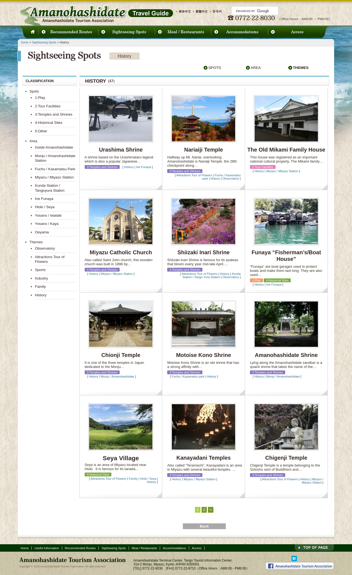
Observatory (230, 178)
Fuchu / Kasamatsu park (188, 376)
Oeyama (42, 232)
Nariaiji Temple (203, 150)
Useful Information (46, 548)
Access (197, 548)
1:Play (40, 98)
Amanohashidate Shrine (286, 355)
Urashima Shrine (121, 150)
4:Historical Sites (48, 123)
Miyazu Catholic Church (121, 252)
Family (133, 478)
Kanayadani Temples (203, 458)
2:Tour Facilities (48, 106)
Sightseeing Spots (44, 42)
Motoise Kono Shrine (203, 355)
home (25, 42)
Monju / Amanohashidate (117, 376)
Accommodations (174, 548)
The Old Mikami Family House (286, 150)
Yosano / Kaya (47, 224)
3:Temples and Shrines (53, 114)
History (129, 167)
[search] (252, 11)
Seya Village (121, 458)
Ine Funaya (143, 167)
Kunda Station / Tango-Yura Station (211, 275)
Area (256, 68)
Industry (41, 278)
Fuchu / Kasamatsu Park (55, 169)
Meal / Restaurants (144, 548)
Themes (301, 68)
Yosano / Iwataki (48, 215)
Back (204, 526)
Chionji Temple (120, 355)
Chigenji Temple (286, 458)
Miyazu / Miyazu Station (282, 171)
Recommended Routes (80, 548)
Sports (40, 270)
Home (25, 548)
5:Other (41, 131)
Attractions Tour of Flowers (194, 175)
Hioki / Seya (148, 478)
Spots (214, 68)
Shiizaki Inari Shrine (203, 252)
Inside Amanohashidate (54, 147)
